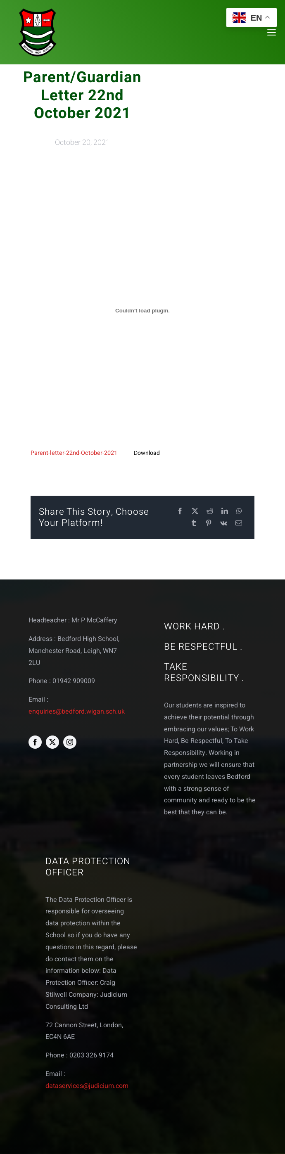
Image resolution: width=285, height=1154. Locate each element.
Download (147, 453)
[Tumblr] (193, 524)
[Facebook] (180, 512)
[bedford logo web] (37, 9)
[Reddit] (209, 512)
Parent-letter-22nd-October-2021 (74, 453)
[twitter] (52, 742)
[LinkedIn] (224, 512)
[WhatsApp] (239, 512)
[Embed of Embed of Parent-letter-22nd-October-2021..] (142, 311)
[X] (195, 512)
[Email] (238, 524)
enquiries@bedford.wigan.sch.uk (76, 712)
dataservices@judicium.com (86, 1086)
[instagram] (69, 742)
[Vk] (223, 524)
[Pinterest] (208, 524)
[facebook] (35, 742)
